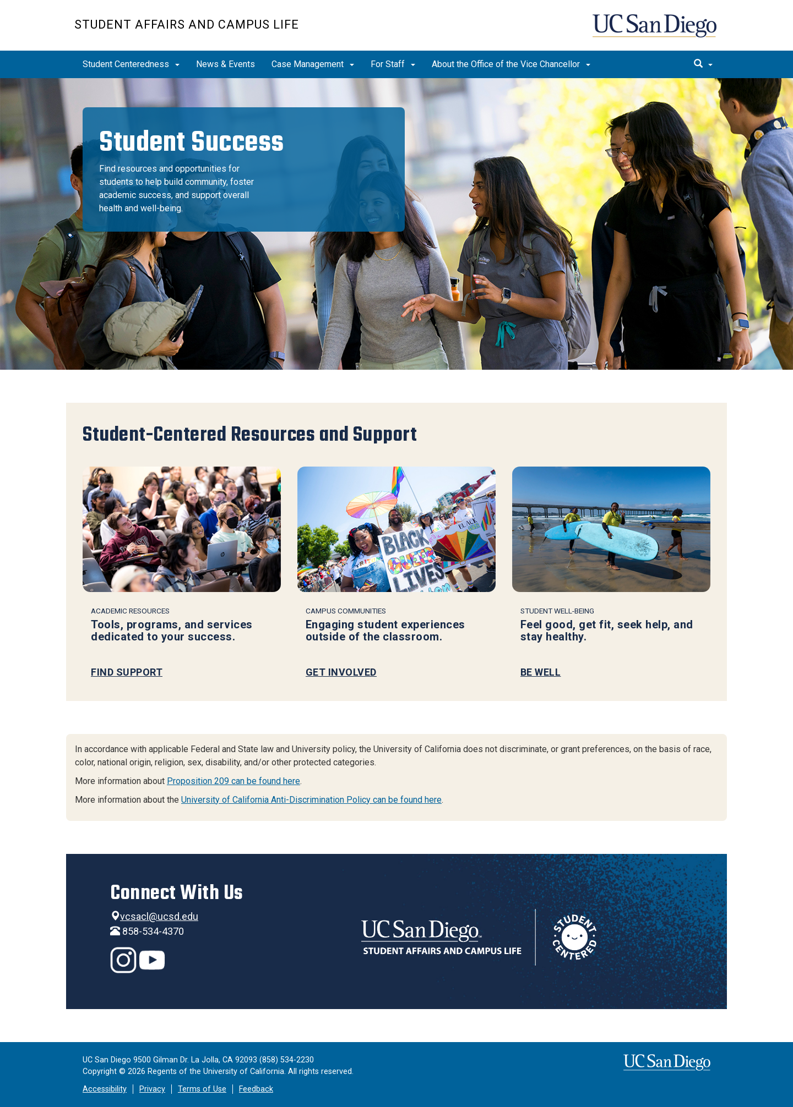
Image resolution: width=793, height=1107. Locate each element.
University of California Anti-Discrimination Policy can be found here (311, 799)
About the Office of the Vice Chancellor (511, 64)
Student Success (191, 142)
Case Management (312, 64)
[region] (396, 224)
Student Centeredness (131, 64)
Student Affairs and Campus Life (186, 24)
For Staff (393, 64)
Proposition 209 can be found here (233, 781)
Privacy (152, 1089)
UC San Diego (656, 31)
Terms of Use (202, 1089)
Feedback (256, 1089)
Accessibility (105, 1089)
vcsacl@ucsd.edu (159, 916)
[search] (703, 64)
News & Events (225, 64)
